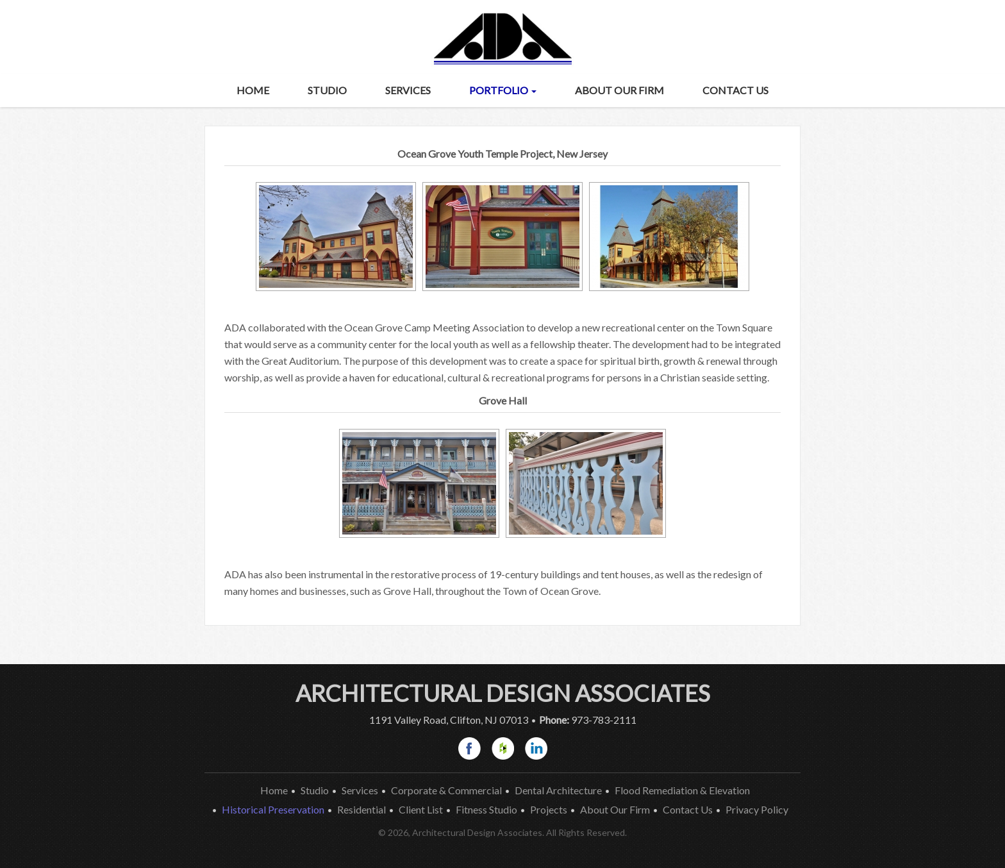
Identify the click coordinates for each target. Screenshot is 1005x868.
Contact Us (735, 90)
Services (408, 90)
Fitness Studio (486, 809)
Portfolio (502, 90)
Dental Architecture (558, 790)
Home (253, 90)
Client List (421, 809)
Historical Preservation (273, 809)
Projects (548, 809)
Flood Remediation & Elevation (682, 790)
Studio (327, 90)
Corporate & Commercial (446, 790)
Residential (361, 809)
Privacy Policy (757, 809)
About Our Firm (619, 90)
